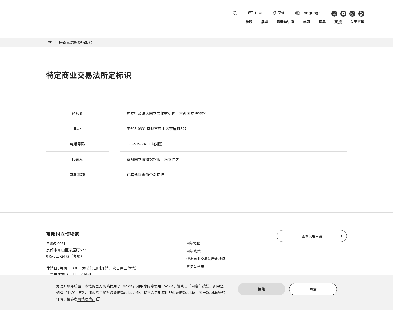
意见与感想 (195, 266)
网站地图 (193, 242)
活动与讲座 (285, 24)
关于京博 (357, 24)
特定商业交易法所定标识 (205, 258)
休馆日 (51, 268)
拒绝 (261, 288)
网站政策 (193, 250)
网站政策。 (86, 298)
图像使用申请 (312, 236)
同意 (313, 288)
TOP (49, 42)
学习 (306, 24)
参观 (248, 24)
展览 (264, 24)
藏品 (322, 24)
